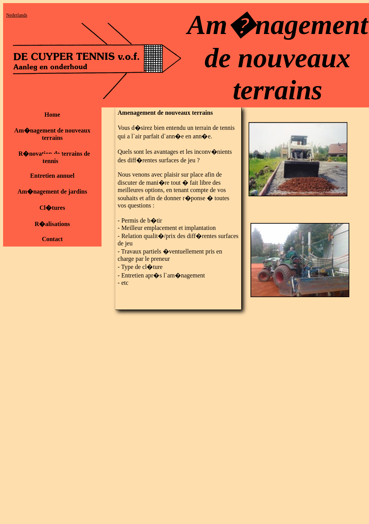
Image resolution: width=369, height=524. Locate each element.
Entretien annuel (52, 175)
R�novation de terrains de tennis (54, 157)
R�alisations (52, 224)
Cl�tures (52, 207)
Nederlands (16, 15)
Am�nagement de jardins (52, 191)
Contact (52, 239)
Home (52, 114)
